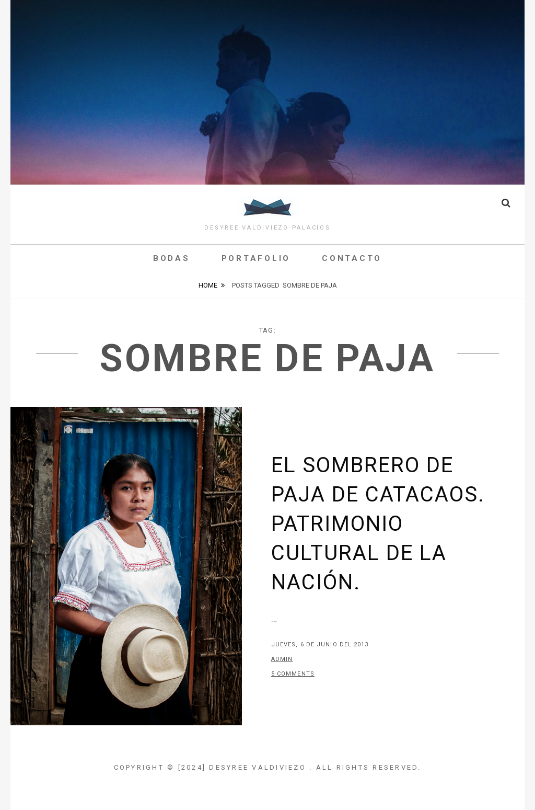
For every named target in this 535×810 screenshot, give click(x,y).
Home (208, 285)
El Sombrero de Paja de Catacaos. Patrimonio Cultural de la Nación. (378, 524)
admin (282, 659)
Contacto (352, 258)
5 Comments (293, 673)
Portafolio (256, 258)
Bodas (171, 258)
